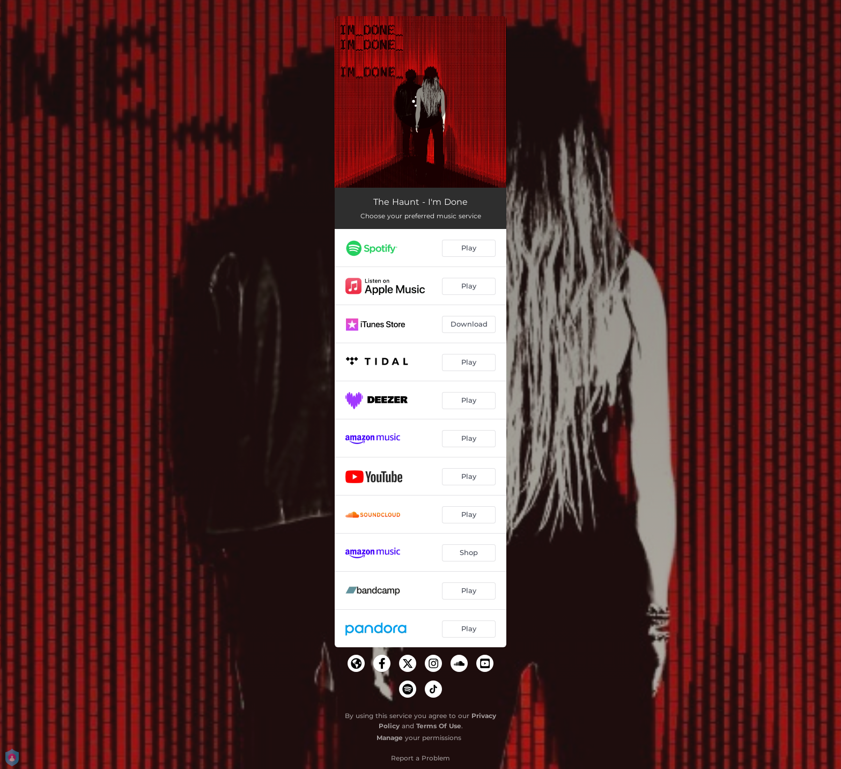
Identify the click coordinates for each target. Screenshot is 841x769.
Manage (390, 738)
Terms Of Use (438, 726)
